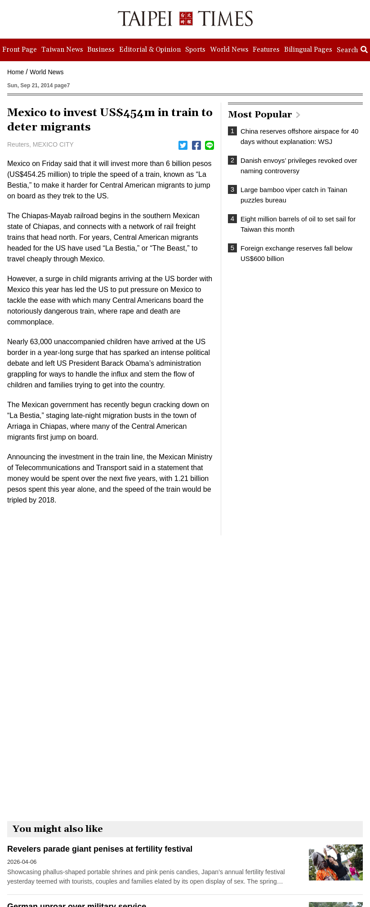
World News (46, 72)
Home (15, 72)
